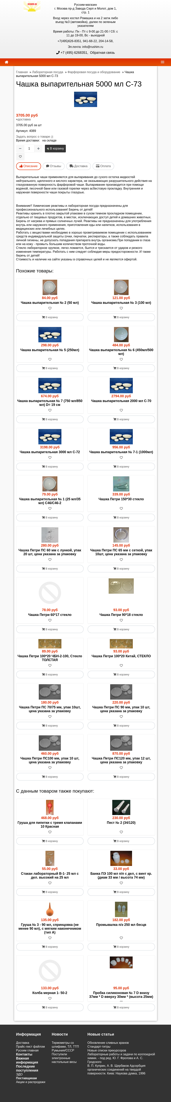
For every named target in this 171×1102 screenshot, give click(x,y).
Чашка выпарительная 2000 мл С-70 (121, 401)
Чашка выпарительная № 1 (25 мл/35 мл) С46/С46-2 (50, 501)
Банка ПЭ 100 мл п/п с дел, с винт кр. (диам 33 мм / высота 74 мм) (121, 876)
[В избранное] (20, 156)
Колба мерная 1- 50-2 (49, 993)
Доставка (22, 1047)
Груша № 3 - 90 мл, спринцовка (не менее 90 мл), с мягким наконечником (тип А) (49, 928)
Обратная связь (102, 53)
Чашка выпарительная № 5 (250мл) (49, 350)
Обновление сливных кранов (108, 1047)
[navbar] (162, 62)
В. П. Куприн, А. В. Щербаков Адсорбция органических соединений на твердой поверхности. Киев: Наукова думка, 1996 (116, 1073)
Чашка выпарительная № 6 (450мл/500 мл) (121, 352)
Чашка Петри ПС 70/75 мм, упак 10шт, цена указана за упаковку (50, 709)
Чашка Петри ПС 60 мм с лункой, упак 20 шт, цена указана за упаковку (49, 552)
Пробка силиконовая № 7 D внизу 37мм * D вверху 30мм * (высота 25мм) (121, 995)
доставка (24, 119)
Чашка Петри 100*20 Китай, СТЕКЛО (121, 656)
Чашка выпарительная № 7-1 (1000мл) (121, 452)
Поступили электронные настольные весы (64, 1062)
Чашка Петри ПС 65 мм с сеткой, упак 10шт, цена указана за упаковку (121, 552)
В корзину (55, 148)
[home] (6, 62)
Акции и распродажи (30, 1086)
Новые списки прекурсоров (107, 1054)
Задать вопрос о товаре (33, 136)
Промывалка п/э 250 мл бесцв (121, 925)
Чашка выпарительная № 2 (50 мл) (50, 303)
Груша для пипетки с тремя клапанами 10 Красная (50, 825)
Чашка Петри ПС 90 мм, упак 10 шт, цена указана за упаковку (121, 709)
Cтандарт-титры (99, 1050)
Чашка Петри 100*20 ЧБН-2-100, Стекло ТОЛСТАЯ (49, 658)
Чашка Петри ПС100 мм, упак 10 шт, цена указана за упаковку (49, 760)
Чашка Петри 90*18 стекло (121, 615)
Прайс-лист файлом (30, 1050)
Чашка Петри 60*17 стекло (49, 615)
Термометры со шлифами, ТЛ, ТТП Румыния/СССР (65, 1050)
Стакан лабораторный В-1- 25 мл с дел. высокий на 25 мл (49, 876)
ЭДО (19, 1078)
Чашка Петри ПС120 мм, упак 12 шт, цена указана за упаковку (121, 760)
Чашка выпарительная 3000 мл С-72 (50, 452)
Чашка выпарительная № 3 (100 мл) (121, 303)
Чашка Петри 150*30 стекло (121, 499)
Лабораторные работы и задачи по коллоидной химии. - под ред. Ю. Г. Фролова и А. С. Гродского (121, 1062)
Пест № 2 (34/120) (121, 823)
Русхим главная (27, 1054)
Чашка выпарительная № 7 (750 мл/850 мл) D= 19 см (50, 403)
